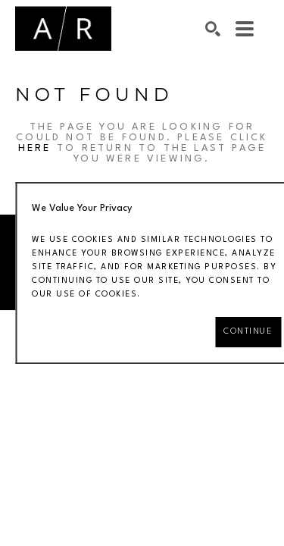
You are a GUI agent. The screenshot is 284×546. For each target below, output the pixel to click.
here (34, 148)
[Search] (212, 28)
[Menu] (245, 28)
